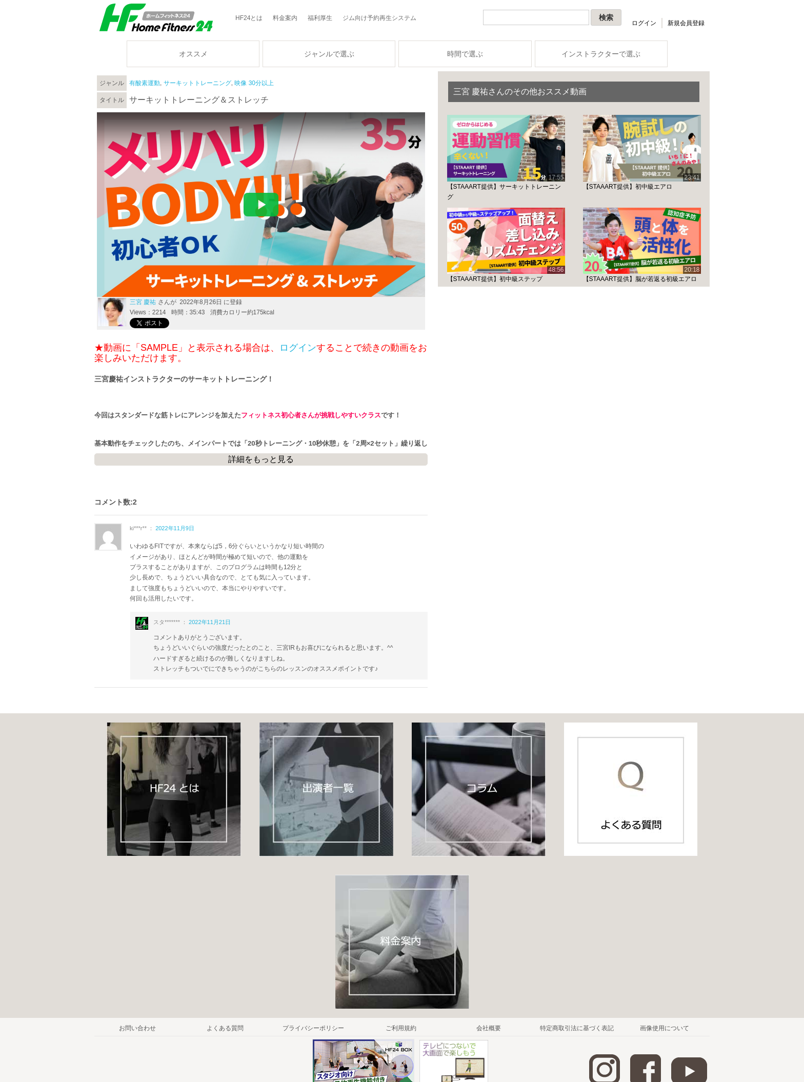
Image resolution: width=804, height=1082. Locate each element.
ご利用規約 (401, 1028)
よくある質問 (225, 1028)
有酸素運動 (144, 83)
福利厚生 (320, 18)
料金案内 (285, 18)
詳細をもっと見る (261, 459)
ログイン (644, 23)
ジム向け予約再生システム (379, 18)
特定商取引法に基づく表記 (577, 1028)
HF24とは (249, 18)
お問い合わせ (137, 1028)
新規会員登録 (686, 23)
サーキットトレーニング (197, 83)
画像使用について (664, 1028)
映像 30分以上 (254, 83)
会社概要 (488, 1028)
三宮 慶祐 (143, 302)
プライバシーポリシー (313, 1028)
